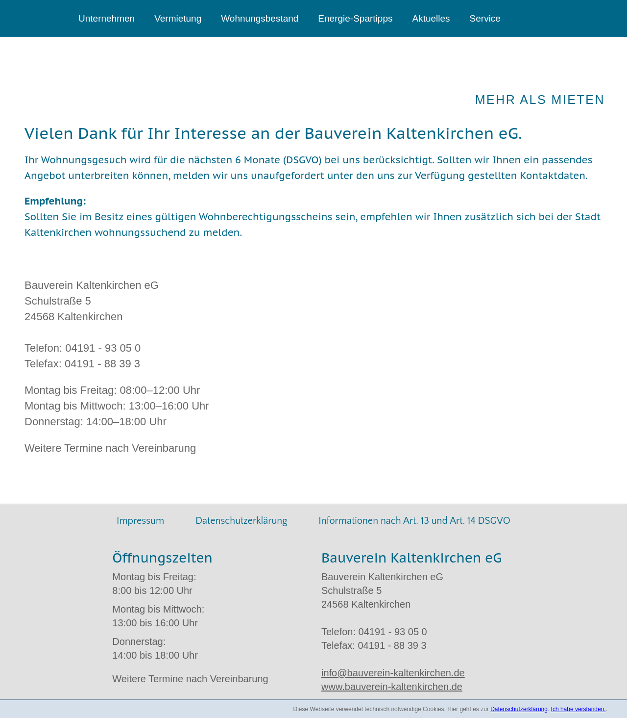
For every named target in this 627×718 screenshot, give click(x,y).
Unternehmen (106, 18)
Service (485, 18)
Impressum (140, 520)
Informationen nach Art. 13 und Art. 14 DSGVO (414, 520)
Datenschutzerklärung (241, 520)
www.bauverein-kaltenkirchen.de (391, 686)
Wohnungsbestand (259, 18)
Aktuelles (431, 18)
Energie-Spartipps (355, 18)
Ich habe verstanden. (578, 709)
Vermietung (177, 18)
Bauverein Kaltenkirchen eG (117, 79)
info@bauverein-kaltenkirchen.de (393, 672)
